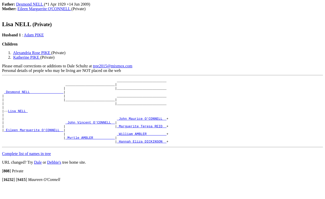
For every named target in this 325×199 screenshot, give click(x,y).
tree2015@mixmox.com (113, 66)
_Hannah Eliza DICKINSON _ (141, 154)
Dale (38, 175)
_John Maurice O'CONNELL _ (141, 127)
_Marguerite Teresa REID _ (141, 136)
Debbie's (54, 175)
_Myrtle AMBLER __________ (90, 149)
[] (6, 184)
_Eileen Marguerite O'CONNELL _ (33, 140)
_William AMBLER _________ (141, 145)
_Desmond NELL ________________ (33, 95)
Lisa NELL (18, 117)
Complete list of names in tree (26, 166)
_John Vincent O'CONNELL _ (90, 131)
